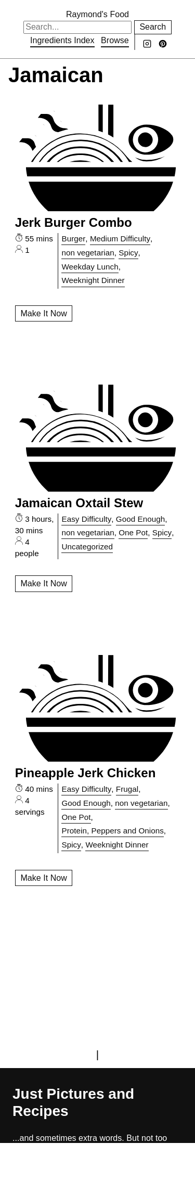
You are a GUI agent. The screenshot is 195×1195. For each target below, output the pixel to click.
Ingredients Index (62, 40)
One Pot (133, 532)
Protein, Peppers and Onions (112, 830)
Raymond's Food (97, 14)
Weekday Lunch (89, 266)
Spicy (128, 252)
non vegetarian (87, 252)
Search (152, 26)
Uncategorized (87, 546)
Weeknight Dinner (92, 280)
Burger (73, 238)
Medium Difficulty (120, 238)
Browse (115, 40)
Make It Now (43, 313)
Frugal (127, 789)
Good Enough (140, 519)
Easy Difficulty (86, 519)
